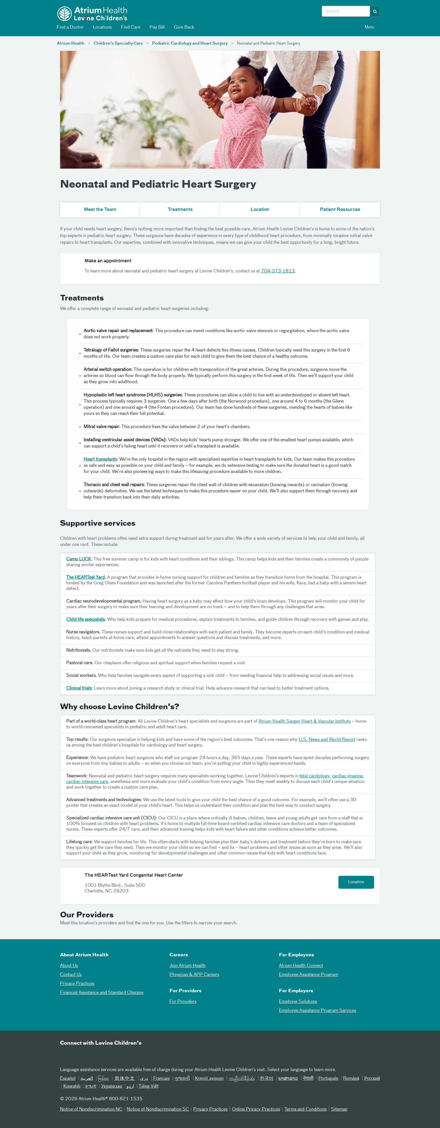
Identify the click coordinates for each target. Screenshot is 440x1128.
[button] (375, 11)
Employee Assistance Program (308, 975)
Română (351, 1078)
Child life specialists (85, 619)
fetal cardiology (314, 776)
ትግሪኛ (91, 1086)
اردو (130, 1086)
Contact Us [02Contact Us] (71, 975)
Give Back (183, 27)
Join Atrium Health (187, 966)
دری (144, 1078)
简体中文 (124, 1078)
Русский (372, 1078)
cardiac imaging (347, 776)
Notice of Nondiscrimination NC (91, 1109)
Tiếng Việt (149, 1086)
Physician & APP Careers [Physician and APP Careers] (194, 975)
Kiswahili (72, 1086)
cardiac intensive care (87, 782)
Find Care (130, 27)
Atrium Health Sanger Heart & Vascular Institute (304, 721)
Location (356, 882)
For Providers (182, 1002)
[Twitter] (93, 1055)
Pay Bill (157, 27)
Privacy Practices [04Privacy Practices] (77, 984)
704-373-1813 (278, 271)
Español (67, 1078)
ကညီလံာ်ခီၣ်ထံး (242, 1078)
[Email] (65, 1055)
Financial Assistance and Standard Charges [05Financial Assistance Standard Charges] (101, 993)
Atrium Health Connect (301, 966)
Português (328, 1078)
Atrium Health (70, 43)
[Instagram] (107, 1055)
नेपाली (308, 1078)
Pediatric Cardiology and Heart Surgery (190, 43)
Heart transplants (100, 459)
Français (161, 1078)
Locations (102, 27)
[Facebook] (79, 1055)
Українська (111, 1086)
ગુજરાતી (182, 1078)
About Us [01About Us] (69, 966)
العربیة (87, 1078)
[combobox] (346, 11)
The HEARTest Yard (85, 577)
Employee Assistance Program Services (317, 1010)
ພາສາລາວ (288, 1078)
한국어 (266, 1078)
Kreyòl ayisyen (209, 1078)
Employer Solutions (298, 1002)
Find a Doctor (70, 27)
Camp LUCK (78, 559)
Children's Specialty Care (118, 43)
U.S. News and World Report (327, 740)
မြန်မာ (103, 1078)
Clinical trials (78, 688)
